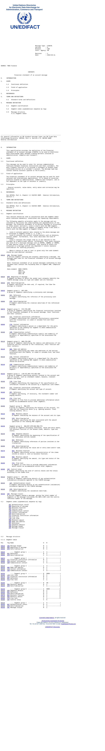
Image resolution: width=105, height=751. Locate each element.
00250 (3, 522)
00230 (3, 506)
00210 (3, 491)
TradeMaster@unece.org (68, 740)
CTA (11, 384)
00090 (3, 384)
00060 (3, 356)
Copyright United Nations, (46, 734)
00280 (3, 543)
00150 (3, 443)
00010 (3, 301)
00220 (3, 497)
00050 (3, 349)
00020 (3, 327)
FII (11, 375)
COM (11, 393)
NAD (11, 413)
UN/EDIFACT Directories (52, 743)
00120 (3, 413)
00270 (3, 535)
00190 (3, 472)
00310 (3, 567)
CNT (8, 558)
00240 (3, 515)
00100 (3, 393)
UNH (8, 301)
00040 (3, 343)
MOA (13, 491)
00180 (3, 465)
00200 (3, 482)
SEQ (13, 515)
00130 (3, 423)
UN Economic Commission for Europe (52, 737)
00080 (3, 375)
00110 (3, 404)
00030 (3, 334)
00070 (3, 365)
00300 (3, 558)
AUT (11, 574)
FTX (11, 472)
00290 (3, 550)
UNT (8, 587)
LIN (11, 452)
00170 (3, 460)
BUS (13, 535)
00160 (3, 452)
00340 (3, 587)
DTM (8, 334)
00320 (3, 574)
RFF (11, 349)
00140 (3, 432)
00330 (3, 582)
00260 (3, 530)
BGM (8, 327)
